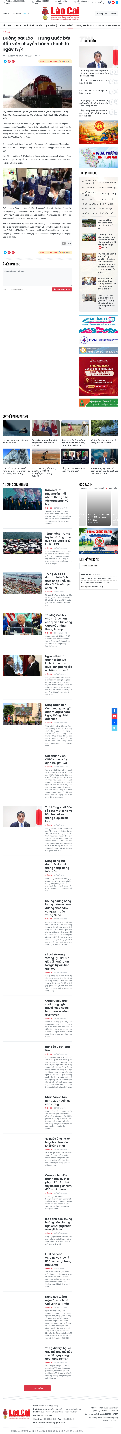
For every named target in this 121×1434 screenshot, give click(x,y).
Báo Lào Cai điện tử (60, 13)
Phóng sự (78, 25)
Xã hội (31, 25)
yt (113, 2)
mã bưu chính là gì (96, 587)
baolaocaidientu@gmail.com (52, 1422)
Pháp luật (54, 25)
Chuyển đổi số (89, 25)
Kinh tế (25, 25)
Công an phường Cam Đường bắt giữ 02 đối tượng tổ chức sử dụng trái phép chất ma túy (106, 302)
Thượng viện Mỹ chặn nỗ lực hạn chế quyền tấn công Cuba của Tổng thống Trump (94, 103)
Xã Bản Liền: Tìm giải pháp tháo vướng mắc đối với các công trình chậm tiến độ (107, 283)
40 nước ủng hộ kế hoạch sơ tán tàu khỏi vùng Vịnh (57, 1142)
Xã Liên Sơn (88, 208)
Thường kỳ (99, 488)
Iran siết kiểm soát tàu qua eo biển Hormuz (93, 91)
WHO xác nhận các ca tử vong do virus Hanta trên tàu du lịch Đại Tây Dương (16, 471)
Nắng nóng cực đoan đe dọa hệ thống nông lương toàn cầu (57, 866)
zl (117, 2)
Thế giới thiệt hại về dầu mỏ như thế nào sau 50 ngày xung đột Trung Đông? (58, 1353)
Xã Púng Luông (107, 193)
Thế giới (70, 25)
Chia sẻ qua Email (13, 61)
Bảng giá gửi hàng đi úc (90, 574)
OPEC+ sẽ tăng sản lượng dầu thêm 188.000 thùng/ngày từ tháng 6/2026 (44, 472)
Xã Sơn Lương (89, 213)
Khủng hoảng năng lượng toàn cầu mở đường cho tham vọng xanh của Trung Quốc (58, 908)
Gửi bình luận (63, 289)
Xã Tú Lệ (87, 199)
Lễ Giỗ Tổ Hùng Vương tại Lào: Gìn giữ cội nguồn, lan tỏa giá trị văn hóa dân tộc (57, 962)
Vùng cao (86, 488)
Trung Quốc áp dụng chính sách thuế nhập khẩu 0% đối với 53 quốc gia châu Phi (58, 581)
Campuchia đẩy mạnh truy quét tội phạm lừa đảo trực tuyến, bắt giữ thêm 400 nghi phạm (58, 1182)
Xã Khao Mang (107, 187)
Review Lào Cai (101, 25)
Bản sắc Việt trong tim (57, 1048)
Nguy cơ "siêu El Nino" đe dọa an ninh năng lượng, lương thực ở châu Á (73, 443)
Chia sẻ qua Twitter (5, 61)
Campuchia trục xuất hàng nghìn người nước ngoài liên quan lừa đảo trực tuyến (57, 1008)
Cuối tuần (112, 488)
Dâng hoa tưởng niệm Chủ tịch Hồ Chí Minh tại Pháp (57, 1300)
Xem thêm (37, 1388)
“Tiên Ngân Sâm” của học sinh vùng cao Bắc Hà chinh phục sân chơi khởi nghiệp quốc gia (107, 241)
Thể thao (62, 25)
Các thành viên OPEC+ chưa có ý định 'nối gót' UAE (56, 759)
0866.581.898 (46, 1415)
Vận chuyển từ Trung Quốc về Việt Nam (96, 578)
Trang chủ (4, 25)
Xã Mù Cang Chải (89, 193)
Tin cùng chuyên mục (16, 484)
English (98, 2)
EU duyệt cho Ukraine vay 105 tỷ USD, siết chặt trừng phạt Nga (58, 1259)
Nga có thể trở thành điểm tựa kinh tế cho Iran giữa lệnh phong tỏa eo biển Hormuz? (58, 663)
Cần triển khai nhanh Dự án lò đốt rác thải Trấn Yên (106, 224)
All (119, 25)
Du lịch (46, 25)
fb (109, 2)
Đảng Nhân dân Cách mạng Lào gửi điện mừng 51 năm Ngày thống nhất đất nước (58, 712)
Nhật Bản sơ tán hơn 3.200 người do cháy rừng (57, 1100)
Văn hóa (38, 25)
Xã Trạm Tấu (106, 199)
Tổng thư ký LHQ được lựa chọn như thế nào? (94, 81)
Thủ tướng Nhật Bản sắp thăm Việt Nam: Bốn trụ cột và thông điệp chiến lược (94, 73)
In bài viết (9, 61)
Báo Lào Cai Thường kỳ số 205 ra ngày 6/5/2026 (98, 517)
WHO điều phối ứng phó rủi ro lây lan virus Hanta (103, 441)
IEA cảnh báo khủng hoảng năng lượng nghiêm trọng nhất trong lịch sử (58, 1224)
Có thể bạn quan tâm (15, 416)
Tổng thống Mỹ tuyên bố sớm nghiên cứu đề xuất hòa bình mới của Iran (93, 113)
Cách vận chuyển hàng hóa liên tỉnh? (95, 583)
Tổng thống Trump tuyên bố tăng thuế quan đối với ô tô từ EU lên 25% (58, 539)
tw (114, 728)
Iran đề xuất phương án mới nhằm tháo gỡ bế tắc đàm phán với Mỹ (57, 497)
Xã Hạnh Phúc (90, 204)
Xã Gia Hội (105, 208)
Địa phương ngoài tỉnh (89, 181)
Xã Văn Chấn (106, 213)
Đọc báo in (112, 25)
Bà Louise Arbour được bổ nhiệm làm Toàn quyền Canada (44, 443)
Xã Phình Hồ (106, 204)
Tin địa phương (88, 173)
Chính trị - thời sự (14, 25)
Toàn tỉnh (88, 187)
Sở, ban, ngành (107, 182)
